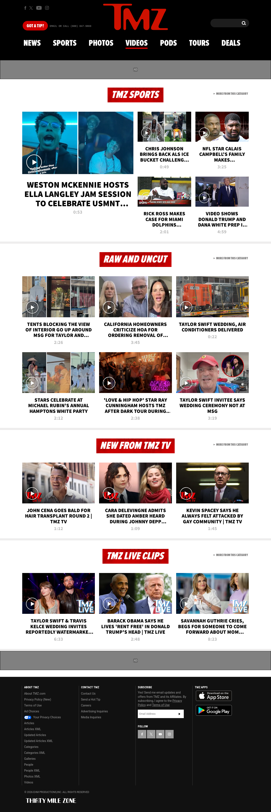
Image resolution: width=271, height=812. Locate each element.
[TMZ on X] (32, 8)
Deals (230, 43)
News (32, 43)
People (28, 764)
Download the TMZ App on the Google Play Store (214, 710)
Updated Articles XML (38, 741)
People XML (32, 770)
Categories (31, 747)
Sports (64, 43)
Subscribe (179, 714)
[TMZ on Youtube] (39, 8)
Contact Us (88, 693)
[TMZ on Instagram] (47, 7)
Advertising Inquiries (94, 711)
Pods (168, 43)
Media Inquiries (91, 717)
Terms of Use (33, 705)
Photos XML (32, 776)
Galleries (30, 758)
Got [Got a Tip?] (35, 26)
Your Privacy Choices (42, 717)
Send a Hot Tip (90, 699)
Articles (29, 723)
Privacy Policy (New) (37, 699)
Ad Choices (31, 711)
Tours (199, 43)
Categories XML (34, 752)
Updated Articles (35, 735)
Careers (86, 705)
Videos (137, 43)
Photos (101, 43)
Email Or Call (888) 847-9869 (70, 26)
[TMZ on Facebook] (25, 8)
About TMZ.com (35, 693)
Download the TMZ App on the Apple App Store (214, 696)
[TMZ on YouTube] (160, 734)
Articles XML (32, 729)
